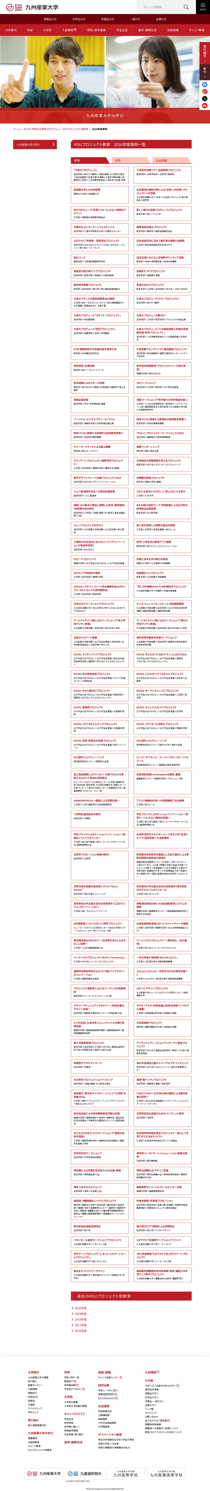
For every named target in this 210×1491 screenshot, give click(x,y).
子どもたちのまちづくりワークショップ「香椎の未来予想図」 (100, 1138)
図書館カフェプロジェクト (162, 574)
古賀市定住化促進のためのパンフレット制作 (162, 1115)
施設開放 (102, 1419)
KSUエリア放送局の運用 (100, 574)
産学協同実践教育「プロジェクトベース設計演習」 (162, 369)
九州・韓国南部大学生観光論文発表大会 (100, 351)
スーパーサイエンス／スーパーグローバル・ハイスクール (162, 760)
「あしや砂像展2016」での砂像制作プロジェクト (162, 588)
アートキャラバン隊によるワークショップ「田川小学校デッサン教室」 (162, 624)
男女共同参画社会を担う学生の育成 (116, 1439)
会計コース (100, 259)
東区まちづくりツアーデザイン (100, 1274)
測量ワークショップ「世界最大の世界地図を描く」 (162, 404)
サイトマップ (151, 1412)
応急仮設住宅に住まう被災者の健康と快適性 (162, 242)
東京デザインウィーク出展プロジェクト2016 (100, 479)
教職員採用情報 (153, 1424)
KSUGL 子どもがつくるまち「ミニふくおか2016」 (162, 658)
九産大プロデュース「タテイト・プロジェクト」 (100, 317)
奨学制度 (68, 1422)
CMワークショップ (162, 384)
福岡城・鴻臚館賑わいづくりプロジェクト (100, 1208)
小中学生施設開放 (107, 1422)
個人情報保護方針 (37, 1425)
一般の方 (135, 19)
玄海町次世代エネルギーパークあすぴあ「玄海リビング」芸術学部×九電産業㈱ (162, 836)
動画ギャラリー (35, 1385)
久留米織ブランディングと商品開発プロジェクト (162, 352)
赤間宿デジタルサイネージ (100, 1065)
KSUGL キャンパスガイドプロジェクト (162, 709)
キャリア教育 (197, 30)
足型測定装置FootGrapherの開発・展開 (162, 776)
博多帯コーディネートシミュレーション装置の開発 (162, 1156)
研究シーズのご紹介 (108, 1390)
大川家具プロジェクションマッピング (100, 1081)
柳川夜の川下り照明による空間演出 (162, 1228)
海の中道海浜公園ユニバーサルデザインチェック (162, 1066)
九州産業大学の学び (28, 144)
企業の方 (161, 19)
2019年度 (79, 1314)
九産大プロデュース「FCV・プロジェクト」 (162, 300)
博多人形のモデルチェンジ (100, 1189)
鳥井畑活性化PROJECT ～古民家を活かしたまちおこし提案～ (100, 944)
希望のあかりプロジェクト (162, 286)
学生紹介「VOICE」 (74, 1389)
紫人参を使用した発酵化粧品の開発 (162, 527)
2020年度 (79, 1308)
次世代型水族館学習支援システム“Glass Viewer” (100, 890)
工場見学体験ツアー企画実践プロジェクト (162, 172)
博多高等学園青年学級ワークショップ (162, 641)
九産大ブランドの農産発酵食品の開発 (100, 302)
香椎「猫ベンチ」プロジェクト (162, 1081)
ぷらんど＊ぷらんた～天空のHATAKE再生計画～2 (162, 974)
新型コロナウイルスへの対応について (163, 1432)
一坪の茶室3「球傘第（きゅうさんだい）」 (162, 959)
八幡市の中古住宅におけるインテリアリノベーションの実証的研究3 (100, 545)
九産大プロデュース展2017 (162, 317)
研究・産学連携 (96, 30)
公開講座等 (104, 1415)
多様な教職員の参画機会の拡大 (114, 1447)
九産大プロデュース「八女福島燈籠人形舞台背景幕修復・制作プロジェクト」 (162, 334)
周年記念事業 (152, 1389)
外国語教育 (33, 1442)
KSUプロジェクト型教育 (75, 129)
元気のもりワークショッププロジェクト (100, 607)
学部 (30, 30)
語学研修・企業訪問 (100, 367)
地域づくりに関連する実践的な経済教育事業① (162, 421)
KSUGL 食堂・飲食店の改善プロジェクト (100, 744)
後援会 (31, 1400)
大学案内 (10, 30)
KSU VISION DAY (107, 1398)
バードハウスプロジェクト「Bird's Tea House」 (100, 959)
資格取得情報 (71, 1430)
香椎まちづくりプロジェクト (162, 273)
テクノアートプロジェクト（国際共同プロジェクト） (100, 464)
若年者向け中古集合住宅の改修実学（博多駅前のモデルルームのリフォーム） (162, 890)
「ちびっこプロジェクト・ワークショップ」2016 (162, 435)
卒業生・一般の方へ (154, 1401)
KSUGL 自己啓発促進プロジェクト (100, 677)
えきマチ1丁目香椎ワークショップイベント (162, 1242)
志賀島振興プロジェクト (162, 1024)
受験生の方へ (152, 1393)
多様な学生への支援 (108, 1443)
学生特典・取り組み (73, 1434)
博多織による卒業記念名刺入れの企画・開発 (100, 1172)
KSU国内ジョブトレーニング (100, 759)
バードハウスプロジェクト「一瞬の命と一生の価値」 (162, 944)
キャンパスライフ (74, 1414)
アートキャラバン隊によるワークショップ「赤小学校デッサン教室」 (100, 624)
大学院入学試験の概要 (75, 1406)
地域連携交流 (105, 1411)
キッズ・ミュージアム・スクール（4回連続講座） (162, 607)
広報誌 (31, 1404)
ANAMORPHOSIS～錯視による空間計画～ (100, 802)
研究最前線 (71, 1385)
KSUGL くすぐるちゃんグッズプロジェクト (100, 727)
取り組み (32, 1381)
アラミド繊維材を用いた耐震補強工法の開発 (162, 802)
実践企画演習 (100, 401)
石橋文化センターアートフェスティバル (100, 229)
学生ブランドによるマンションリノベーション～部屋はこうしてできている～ (100, 839)
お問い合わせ (151, 1416)
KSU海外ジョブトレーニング (162, 742)
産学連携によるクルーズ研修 (100, 386)
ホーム (16, 129)
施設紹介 (32, 1392)
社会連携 (103, 1406)
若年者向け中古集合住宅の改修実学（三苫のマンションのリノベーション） (100, 907)
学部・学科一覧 (71, 1377)
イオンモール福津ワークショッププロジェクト (100, 1242)
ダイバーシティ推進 (110, 1434)
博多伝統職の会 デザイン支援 (162, 1174)
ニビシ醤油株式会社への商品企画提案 (100, 493)
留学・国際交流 (147, 30)
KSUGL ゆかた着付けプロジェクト (100, 694)
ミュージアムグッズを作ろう (100, 528)
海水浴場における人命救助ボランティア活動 (162, 259)
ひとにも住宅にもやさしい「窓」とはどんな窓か (162, 493)
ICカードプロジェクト (100, 561)
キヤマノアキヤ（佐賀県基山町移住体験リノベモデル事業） (162, 1009)
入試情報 (69, 30)
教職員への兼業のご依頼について (161, 1428)
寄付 (204, 72)
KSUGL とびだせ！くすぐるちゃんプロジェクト (162, 677)
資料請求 (204, 53)
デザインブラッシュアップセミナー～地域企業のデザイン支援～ (100, 1009)
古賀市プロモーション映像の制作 (100, 856)
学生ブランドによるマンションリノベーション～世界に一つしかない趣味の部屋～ (162, 819)
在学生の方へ (152, 1397)
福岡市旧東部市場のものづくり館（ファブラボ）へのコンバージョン (100, 974)
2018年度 (79, 1319)
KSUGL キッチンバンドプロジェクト (100, 659)
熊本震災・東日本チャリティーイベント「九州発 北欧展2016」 (100, 1098)
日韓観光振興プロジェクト (162, 479)
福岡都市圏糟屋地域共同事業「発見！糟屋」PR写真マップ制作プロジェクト (162, 1274)
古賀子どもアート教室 (100, 641)
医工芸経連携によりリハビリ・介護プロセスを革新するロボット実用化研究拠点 (100, 782)
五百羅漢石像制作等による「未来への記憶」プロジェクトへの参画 (162, 195)
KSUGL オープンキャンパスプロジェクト (162, 694)
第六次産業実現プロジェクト (100, 1046)
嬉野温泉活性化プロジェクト (162, 229)
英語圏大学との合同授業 (100, 191)
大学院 (47, 30)
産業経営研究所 (107, 1394)
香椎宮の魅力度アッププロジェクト (100, 273)
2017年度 (79, 1325)
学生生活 (122, 30)
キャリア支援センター (110, 1377)
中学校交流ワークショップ (100, 1155)
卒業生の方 (107, 19)
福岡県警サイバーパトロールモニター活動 (162, 1189)
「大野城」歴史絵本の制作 (100, 816)
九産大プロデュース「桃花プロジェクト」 (100, 331)
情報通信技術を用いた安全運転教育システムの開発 (162, 909)
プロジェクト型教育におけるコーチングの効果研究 (100, 992)
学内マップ (33, 1412)
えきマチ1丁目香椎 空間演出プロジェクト (100, 244)
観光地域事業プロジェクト (100, 286)
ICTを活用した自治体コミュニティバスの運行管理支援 (100, 1028)
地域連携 (172, 30)
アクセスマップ (35, 1408)
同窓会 (32, 1396)
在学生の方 (78, 19)
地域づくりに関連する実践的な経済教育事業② (100, 435)
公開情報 (32, 1389)
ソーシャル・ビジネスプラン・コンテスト (100, 421)
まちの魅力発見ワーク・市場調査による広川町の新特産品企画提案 (162, 508)
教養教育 (32, 1438)
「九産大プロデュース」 (100, 175)
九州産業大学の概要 (38, 1377)
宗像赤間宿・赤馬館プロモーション (162, 1204)
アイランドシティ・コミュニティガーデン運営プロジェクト (162, 1048)
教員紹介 (70, 1381)
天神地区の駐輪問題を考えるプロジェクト (162, 462)
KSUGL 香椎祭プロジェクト (100, 710)
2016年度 (79, 1331)
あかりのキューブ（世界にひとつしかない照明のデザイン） (100, 213)
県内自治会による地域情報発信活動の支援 (100, 1118)
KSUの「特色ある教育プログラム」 (41, 129)
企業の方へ (150, 1405)
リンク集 (149, 1409)
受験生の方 (50, 19)
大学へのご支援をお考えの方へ (161, 1385)
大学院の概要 (71, 1402)
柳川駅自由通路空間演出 (100, 1228)
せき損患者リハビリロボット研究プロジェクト (100, 927)
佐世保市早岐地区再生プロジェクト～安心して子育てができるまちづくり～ (162, 1136)
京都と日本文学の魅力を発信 (162, 561)
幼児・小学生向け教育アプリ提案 (162, 543)
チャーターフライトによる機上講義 (100, 448)
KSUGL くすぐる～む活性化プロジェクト (162, 725)
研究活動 (103, 1385)
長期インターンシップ (162, 448)
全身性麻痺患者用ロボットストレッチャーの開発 (162, 927)
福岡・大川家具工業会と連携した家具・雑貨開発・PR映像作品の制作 (100, 510)
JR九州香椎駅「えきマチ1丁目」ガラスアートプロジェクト (162, 1257)
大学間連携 (104, 1426)
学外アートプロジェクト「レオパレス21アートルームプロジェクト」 (100, 1257)
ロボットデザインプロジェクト (162, 992)
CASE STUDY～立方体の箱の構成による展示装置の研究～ (162, 1098)
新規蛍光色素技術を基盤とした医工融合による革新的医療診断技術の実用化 (162, 865)
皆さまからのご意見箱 (157, 1420)
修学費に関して (72, 1426)
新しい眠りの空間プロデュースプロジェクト (162, 211)
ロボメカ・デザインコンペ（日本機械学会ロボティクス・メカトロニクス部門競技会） (100, 590)
